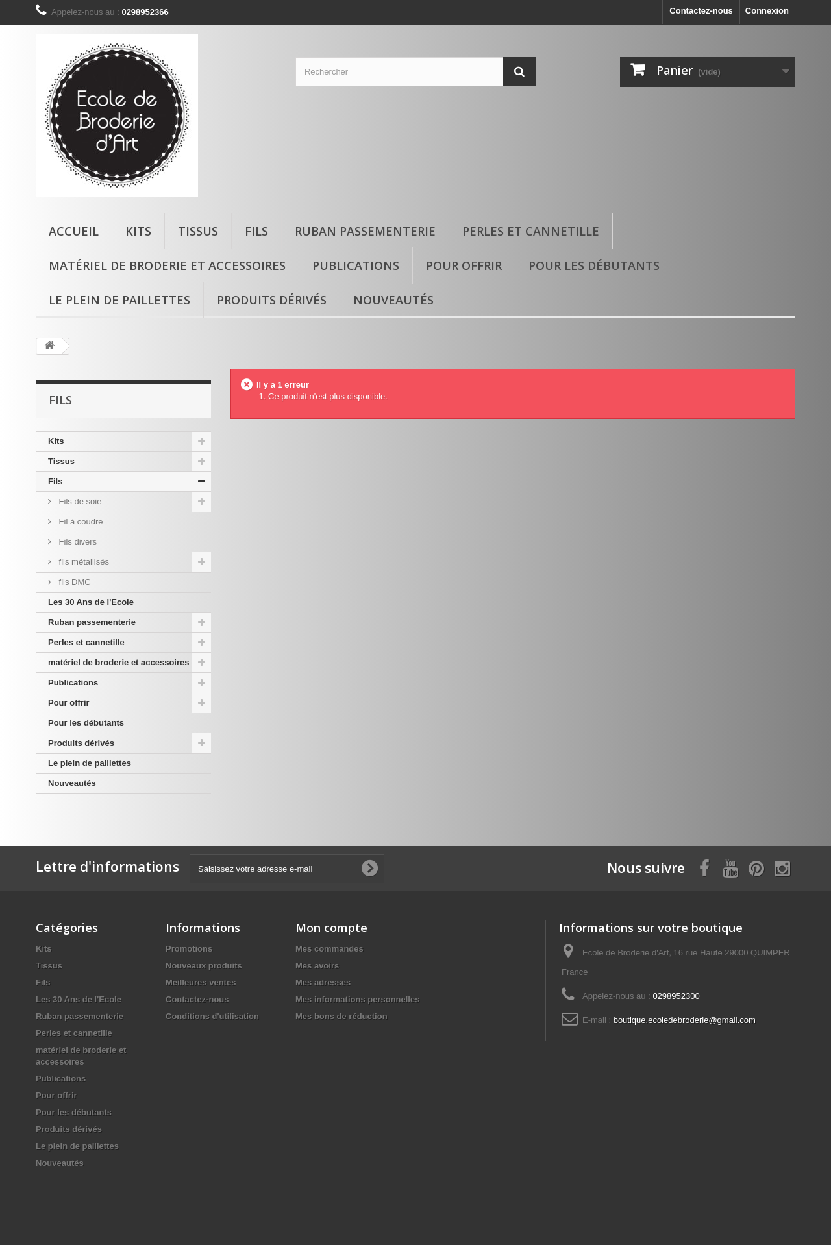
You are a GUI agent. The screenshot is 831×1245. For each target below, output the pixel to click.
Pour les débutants (594, 265)
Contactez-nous (701, 11)
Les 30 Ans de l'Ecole (91, 602)
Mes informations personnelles (357, 999)
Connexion (767, 11)
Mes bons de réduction (341, 1016)
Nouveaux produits (204, 965)
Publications (355, 265)
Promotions (189, 949)
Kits (138, 231)
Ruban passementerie (365, 231)
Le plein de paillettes (119, 300)
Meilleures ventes (201, 982)
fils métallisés (82, 562)
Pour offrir (464, 265)
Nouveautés (393, 300)
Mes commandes (329, 949)
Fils (256, 231)
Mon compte (331, 927)
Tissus (198, 231)
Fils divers (76, 542)
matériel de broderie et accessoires (167, 265)
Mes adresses (323, 982)
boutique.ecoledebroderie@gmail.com (685, 1020)
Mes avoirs (317, 965)
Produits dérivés (272, 300)
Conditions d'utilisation (212, 1016)
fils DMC (73, 582)
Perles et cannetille (530, 231)
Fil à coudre (79, 521)
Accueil (74, 231)
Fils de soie (78, 501)
